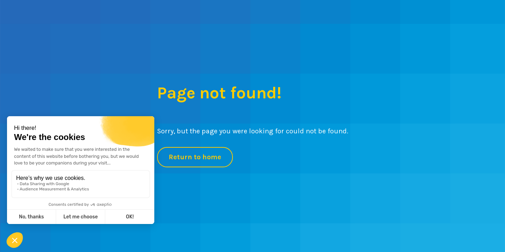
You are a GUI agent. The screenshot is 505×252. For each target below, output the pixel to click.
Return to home (195, 157)
